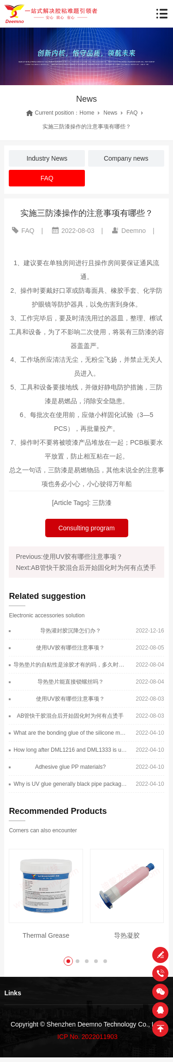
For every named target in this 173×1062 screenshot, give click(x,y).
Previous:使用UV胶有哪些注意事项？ (69, 556)
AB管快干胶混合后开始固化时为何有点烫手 (70, 716)
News (110, 113)
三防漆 (102, 502)
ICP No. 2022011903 (87, 1036)
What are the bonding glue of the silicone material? (70, 733)
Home (86, 113)
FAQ (131, 113)
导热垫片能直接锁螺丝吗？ (70, 682)
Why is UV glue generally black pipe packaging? (70, 784)
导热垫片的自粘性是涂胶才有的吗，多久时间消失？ (70, 665)
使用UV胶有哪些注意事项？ (70, 647)
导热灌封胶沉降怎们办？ (70, 630)
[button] (68, 961)
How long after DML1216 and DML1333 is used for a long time (70, 750)
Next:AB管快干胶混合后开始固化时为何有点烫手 (85, 567)
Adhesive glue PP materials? (70, 767)
